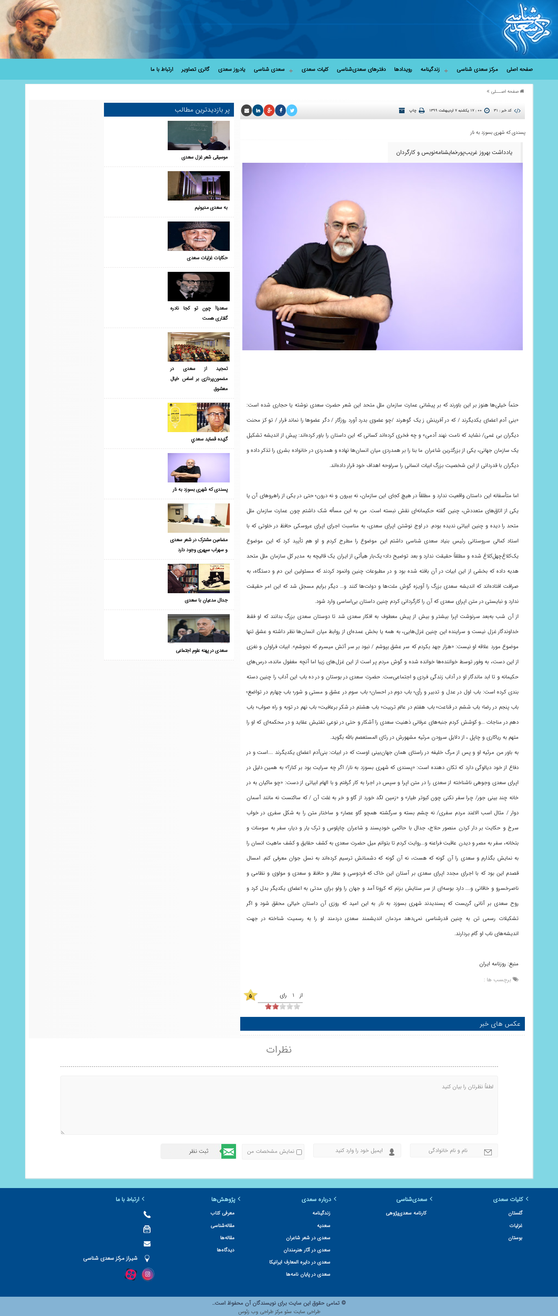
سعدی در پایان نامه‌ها (325, 1272)
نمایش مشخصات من (270, 1148)
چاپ (412, 111)
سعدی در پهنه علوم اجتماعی (148, 488)
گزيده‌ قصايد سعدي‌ (156, 327)
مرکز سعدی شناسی (477, 69)
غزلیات (515, 1223)
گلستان (515, 1210)
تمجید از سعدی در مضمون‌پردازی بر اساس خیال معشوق (148, 297)
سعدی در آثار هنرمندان (324, 1247)
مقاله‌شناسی (248, 1223)
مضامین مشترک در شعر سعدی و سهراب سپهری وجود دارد (148, 418)
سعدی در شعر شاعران (325, 1235)
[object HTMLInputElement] (272, 1003)
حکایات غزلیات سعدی (154, 206)
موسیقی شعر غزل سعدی (151, 126)
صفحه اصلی (519, 69)
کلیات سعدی (314, 69)
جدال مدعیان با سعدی (153, 448)
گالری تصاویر (196, 69)
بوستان (515, 1235)
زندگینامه (430, 69)
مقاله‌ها (253, 1235)
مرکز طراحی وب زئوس (260, 1309)
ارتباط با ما (162, 69)
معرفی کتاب (248, 1210)
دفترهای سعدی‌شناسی (361, 69)
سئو (287, 1309)
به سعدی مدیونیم (157, 166)
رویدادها (403, 69)
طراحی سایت (306, 1309)
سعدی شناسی (269, 69)
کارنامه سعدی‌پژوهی (414, 1210)
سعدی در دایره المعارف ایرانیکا (317, 1260)
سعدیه (341, 1223)
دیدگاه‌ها (251, 1247)
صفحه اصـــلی (505, 91)
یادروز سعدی (231, 69)
